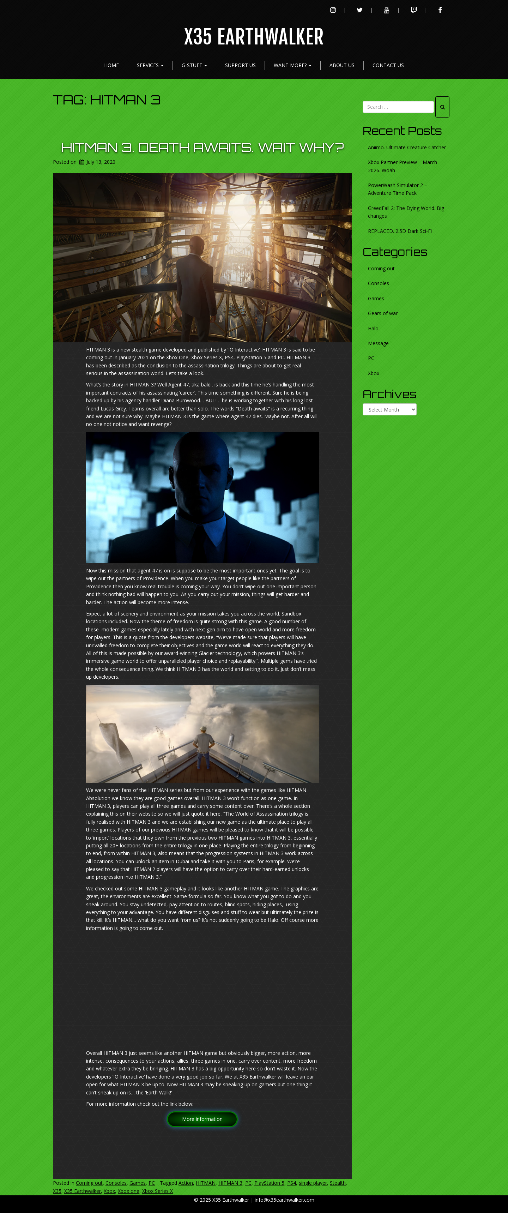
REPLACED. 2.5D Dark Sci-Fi (400, 231)
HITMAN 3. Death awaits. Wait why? (202, 147)
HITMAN (206, 1182)
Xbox (109, 1191)
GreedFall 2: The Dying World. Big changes (406, 212)
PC (152, 1182)
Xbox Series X (157, 1191)
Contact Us (388, 65)
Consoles (116, 1182)
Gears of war (383, 313)
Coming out (89, 1182)
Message (378, 343)
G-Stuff (194, 65)
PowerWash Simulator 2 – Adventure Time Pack (397, 189)
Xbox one (128, 1191)
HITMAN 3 (230, 1182)
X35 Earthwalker (254, 37)
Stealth (338, 1182)
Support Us (240, 65)
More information (202, 1119)
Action (186, 1182)
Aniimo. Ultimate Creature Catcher (407, 147)
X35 (57, 1191)
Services (150, 65)
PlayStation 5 (269, 1182)
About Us (342, 65)
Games (137, 1182)
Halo (373, 328)
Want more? (293, 65)
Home (111, 65)
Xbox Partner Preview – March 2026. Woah (402, 166)
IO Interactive (243, 349)
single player (313, 1182)
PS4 (291, 1182)
